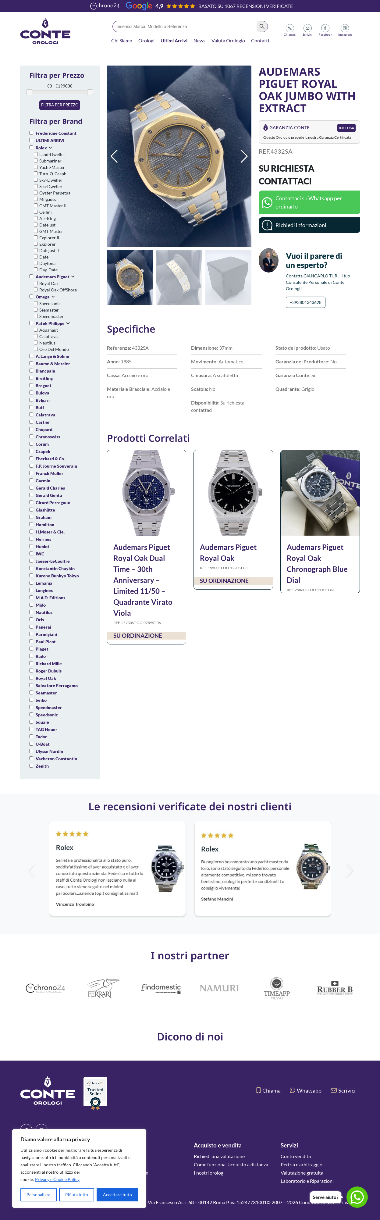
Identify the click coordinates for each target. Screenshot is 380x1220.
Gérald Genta (49, 495)
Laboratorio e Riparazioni (307, 1181)
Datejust (47, 224)
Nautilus (47, 342)
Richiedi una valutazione (219, 1156)
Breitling (44, 378)
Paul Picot (46, 641)
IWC (40, 553)
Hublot (42, 546)
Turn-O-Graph (52, 173)
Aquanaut (48, 330)
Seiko (41, 700)
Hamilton (45, 524)
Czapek (43, 451)
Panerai (43, 627)
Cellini (45, 212)
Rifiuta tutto (76, 1194)
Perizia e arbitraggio (301, 1164)
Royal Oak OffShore (58, 289)
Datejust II (49, 250)
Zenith (42, 766)
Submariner (50, 160)
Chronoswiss (48, 436)
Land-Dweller (52, 154)
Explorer (47, 244)
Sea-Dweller (50, 186)
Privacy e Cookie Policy (57, 1179)
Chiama (268, 1090)
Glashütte (45, 509)
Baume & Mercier (53, 363)
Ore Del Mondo (54, 349)
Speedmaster (51, 316)
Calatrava (48, 336)
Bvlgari (43, 400)
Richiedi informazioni (300, 225)
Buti (40, 407)
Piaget (42, 648)
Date (43, 256)
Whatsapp (305, 1090)
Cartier (43, 422)
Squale (42, 722)
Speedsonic (50, 303)
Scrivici (343, 1090)
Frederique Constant (56, 133)
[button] (244, 156)
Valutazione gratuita (302, 1172)
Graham (43, 517)
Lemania (44, 583)
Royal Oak (49, 283)
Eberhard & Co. (50, 458)
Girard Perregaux (53, 502)
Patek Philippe (50, 323)
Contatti (260, 40)
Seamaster (49, 309)
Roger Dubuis (49, 670)
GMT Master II (52, 205)
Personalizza (38, 1194)
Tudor (41, 736)
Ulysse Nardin (49, 751)
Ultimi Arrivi (174, 40)
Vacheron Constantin (56, 758)
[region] (79, 1168)
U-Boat (43, 744)
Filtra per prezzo (59, 104)
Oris (40, 619)
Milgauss (47, 199)
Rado (41, 656)
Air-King (47, 218)
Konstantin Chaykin (55, 568)
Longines (44, 590)
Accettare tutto (117, 1194)
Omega (43, 296)
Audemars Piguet (52, 276)
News (199, 40)
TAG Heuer (46, 729)
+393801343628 (305, 302)
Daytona (47, 263)
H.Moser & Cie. (50, 531)
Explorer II (49, 237)
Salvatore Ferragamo (57, 685)
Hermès (43, 539)
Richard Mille (49, 663)
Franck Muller (49, 473)
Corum (42, 444)
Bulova (42, 392)
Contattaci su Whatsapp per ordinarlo (308, 202)
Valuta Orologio (228, 40)
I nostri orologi (209, 1172)
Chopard (44, 429)
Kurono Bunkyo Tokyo (57, 575)
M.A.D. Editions (50, 597)
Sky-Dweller (50, 180)
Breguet (43, 385)
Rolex (41, 147)
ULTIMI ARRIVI (50, 140)
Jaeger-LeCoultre (53, 561)
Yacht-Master (52, 167)
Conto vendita (296, 1156)
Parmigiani (46, 634)
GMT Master (51, 231)
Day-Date (48, 269)
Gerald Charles (50, 487)
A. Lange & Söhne (52, 356)
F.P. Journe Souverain (56, 466)
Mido (41, 605)
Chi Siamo (121, 40)
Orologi (146, 40)
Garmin (43, 480)
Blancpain (45, 370)
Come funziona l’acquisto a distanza (231, 1164)
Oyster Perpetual (55, 192)
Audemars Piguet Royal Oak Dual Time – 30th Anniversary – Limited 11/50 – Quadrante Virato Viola (142, 580)
